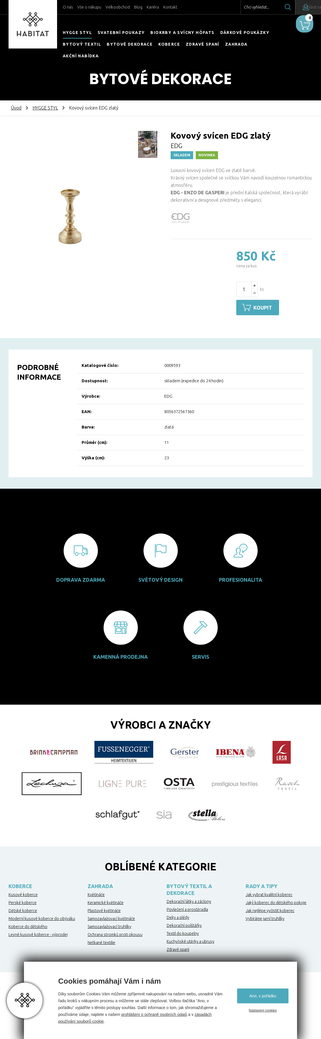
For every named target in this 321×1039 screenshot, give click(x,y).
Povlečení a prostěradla (187, 908)
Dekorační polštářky (184, 924)
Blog (138, 7)
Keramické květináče (106, 901)
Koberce (169, 44)
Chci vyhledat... (240, 7)
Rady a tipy (261, 885)
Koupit (265, 307)
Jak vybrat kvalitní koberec (269, 894)
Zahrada (236, 44)
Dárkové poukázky (244, 32)
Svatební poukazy (121, 32)
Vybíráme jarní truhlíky (265, 917)
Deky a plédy (178, 916)
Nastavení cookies (263, 1010)
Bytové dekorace (130, 44)
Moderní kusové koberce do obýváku (42, 917)
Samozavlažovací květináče (111, 917)
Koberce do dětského (28, 925)
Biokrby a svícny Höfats (182, 32)
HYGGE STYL (77, 32)
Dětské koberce (23, 909)
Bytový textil (82, 44)
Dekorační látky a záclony (189, 900)
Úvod (16, 107)
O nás (68, 7)
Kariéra (153, 7)
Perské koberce (23, 901)
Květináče (96, 894)
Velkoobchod (118, 7)
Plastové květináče (104, 909)
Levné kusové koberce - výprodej (38, 933)
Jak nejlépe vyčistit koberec (270, 909)
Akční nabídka (81, 56)
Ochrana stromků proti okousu (115, 933)
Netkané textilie (101, 941)
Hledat (272, 7)
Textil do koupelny (183, 932)
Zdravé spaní (202, 44)
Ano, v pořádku (262, 996)
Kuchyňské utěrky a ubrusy (190, 940)
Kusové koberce (23, 894)
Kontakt (170, 7)
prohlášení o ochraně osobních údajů (154, 1014)
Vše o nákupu (89, 7)
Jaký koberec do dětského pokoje (276, 901)
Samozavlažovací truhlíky (109, 925)
